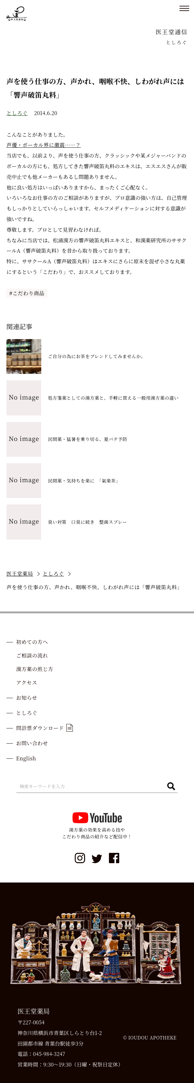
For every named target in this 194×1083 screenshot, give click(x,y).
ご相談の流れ (32, 655)
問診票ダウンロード (44, 728)
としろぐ (17, 113)
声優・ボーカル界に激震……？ (43, 145)
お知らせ (26, 697)
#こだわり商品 (26, 293)
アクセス (26, 682)
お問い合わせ (32, 743)
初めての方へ (32, 642)
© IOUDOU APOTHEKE (150, 1037)
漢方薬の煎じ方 (34, 669)
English (26, 758)
